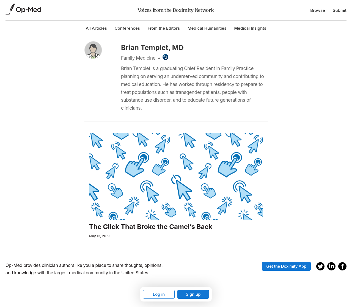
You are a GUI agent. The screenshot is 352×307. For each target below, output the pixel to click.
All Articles (96, 28)
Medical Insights (250, 28)
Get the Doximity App (286, 266)
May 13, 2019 (99, 236)
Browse (317, 10)
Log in (159, 294)
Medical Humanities (207, 28)
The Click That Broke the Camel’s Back (151, 227)
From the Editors (164, 28)
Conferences (127, 28)
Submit (339, 10)
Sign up (193, 294)
